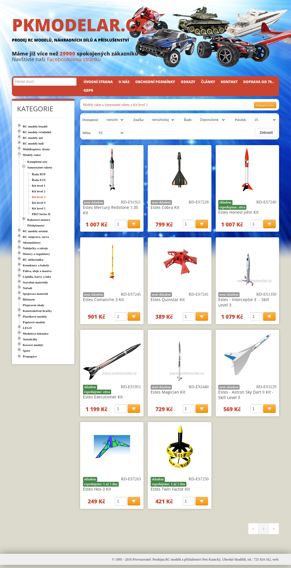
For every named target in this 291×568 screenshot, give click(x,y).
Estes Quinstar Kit (168, 300)
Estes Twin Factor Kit (170, 491)
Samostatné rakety (117, 105)
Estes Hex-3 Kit (97, 491)
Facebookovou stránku (74, 59)
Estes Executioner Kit (103, 398)
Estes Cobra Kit (165, 207)
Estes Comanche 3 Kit (103, 300)
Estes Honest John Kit (238, 212)
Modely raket (92, 105)
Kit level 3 (140, 105)
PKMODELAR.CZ (145, 30)
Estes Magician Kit (168, 393)
